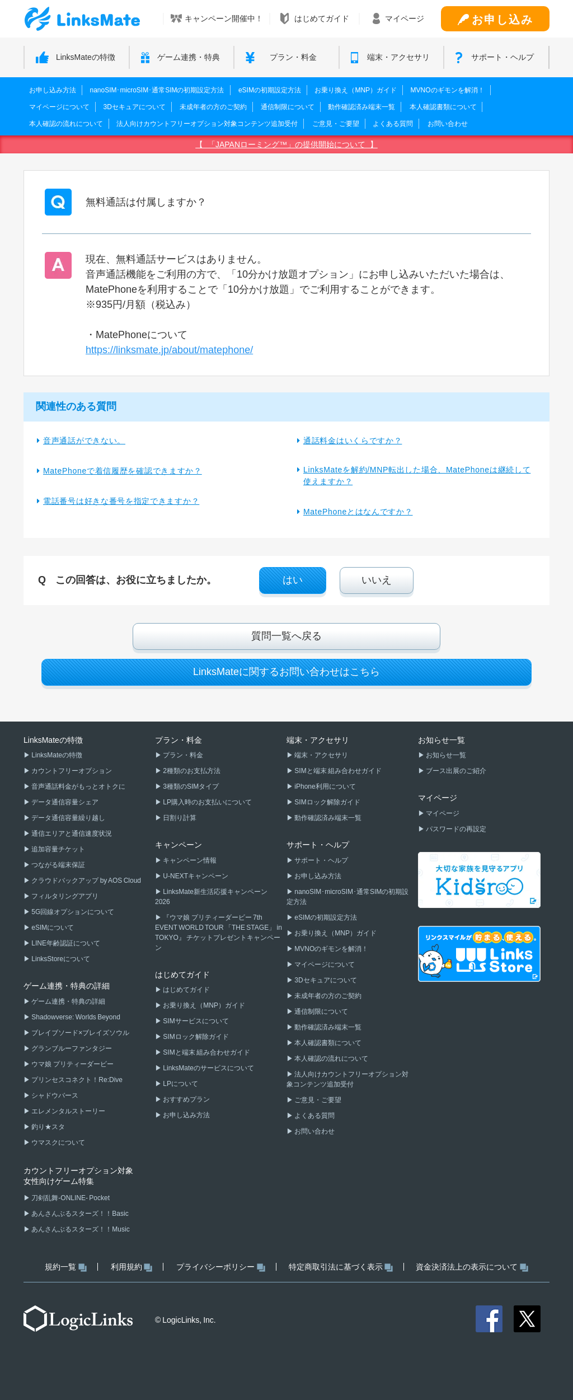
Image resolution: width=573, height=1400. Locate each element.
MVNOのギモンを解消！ (448, 90)
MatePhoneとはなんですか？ (358, 511)
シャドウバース (54, 1095)
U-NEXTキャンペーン (195, 876)
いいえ (376, 580)
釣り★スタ (47, 1127)
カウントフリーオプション (71, 771)
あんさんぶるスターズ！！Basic (79, 1214)
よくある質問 (393, 124)
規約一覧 (66, 1267)
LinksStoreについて (60, 959)
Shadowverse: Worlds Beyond (75, 1017)
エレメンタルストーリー (67, 1111)
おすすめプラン (186, 1099)
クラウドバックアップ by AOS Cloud (85, 880)
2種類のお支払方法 (191, 771)
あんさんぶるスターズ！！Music (80, 1229)
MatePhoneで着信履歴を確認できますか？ (122, 470)
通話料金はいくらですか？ (352, 440)
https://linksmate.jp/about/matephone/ (169, 349)
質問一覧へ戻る (286, 636)
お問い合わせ (448, 124)
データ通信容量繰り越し (67, 818)
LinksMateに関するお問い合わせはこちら (286, 671)
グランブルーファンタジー (71, 1048)
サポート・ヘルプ (320, 860)
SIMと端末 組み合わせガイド (206, 1052)
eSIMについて (52, 927)
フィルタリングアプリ (64, 896)
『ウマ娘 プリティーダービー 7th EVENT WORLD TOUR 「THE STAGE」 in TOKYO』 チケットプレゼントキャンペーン (218, 933)
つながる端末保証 (57, 865)
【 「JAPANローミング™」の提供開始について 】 (286, 144)
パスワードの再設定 (455, 829)
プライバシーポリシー (220, 1267)
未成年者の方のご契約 (213, 107)
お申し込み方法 (52, 90)
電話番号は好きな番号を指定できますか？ (121, 501)
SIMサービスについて (195, 1021)
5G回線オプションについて (72, 912)
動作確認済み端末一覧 (361, 107)
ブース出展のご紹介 (455, 771)
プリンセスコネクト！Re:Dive (76, 1080)
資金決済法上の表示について (472, 1267)
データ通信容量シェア (64, 802)
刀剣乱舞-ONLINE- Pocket (70, 1198)
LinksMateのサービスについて (208, 1068)
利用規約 (132, 1267)
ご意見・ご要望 (335, 124)
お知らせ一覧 (445, 755)
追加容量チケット (57, 849)
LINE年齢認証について (65, 943)
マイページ (442, 813)
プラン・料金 (182, 755)
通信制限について (287, 107)
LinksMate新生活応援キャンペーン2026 (211, 897)
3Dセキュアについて (134, 107)
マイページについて (59, 107)
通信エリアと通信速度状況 (71, 833)
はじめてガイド (186, 990)
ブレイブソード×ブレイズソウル (79, 1033)
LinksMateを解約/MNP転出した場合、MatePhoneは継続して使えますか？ (416, 475)
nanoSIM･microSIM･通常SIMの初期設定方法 (157, 90)
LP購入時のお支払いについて (207, 802)
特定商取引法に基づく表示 (341, 1267)
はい (293, 580)
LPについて (180, 1084)
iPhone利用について (324, 786)
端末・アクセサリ (320, 755)
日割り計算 (179, 818)
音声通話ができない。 (84, 440)
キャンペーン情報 (189, 860)
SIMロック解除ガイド (195, 1037)
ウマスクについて (57, 1142)
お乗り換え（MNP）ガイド (355, 90)
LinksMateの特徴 (56, 755)
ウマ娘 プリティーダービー (72, 1064)
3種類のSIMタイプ (190, 786)
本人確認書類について (443, 107)
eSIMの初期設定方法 (269, 90)
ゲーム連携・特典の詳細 (67, 1001)
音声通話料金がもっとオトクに (77, 786)
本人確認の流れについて (66, 124)
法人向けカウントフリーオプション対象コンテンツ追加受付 (207, 124)
